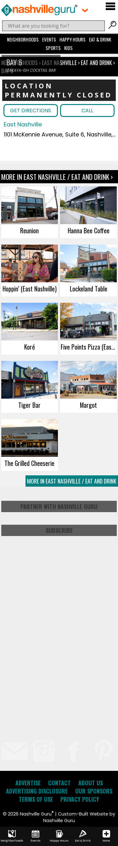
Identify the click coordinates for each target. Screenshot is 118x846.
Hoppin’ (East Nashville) (30, 288)
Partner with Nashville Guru (59, 506)
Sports (53, 47)
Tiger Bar (29, 405)
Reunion (29, 230)
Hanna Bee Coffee (89, 230)
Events (49, 39)
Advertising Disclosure (37, 791)
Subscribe (59, 530)
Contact (59, 783)
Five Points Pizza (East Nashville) (89, 346)
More (106, 836)
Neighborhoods (23, 39)
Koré (29, 346)
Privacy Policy (79, 799)
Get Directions (30, 110)
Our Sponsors (93, 791)
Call (87, 110)
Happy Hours (72, 39)
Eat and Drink (96, 62)
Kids (68, 47)
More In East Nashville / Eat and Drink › (57, 177)
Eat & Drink (100, 39)
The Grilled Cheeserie (29, 463)
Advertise (28, 783)
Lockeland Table (88, 288)
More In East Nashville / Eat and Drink (71, 481)
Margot (88, 405)
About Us (90, 783)
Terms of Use (36, 799)
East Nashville (23, 124)
